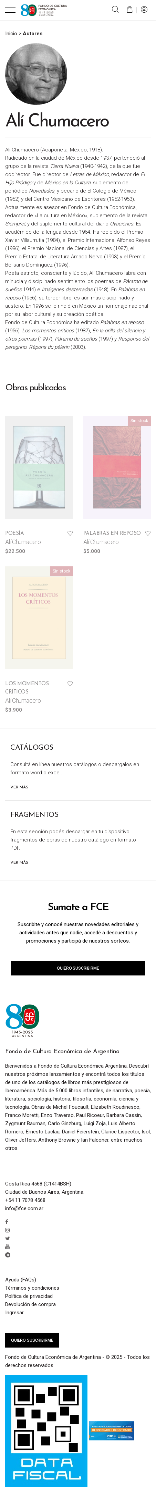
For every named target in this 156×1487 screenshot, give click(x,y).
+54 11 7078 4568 (25, 1200)
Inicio (11, 33)
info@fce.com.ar (24, 1208)
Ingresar (14, 1313)
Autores (32, 33)
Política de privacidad (29, 1296)
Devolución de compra (30, 1304)
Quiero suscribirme (78, 968)
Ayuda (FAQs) (20, 1280)
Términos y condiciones (32, 1288)
